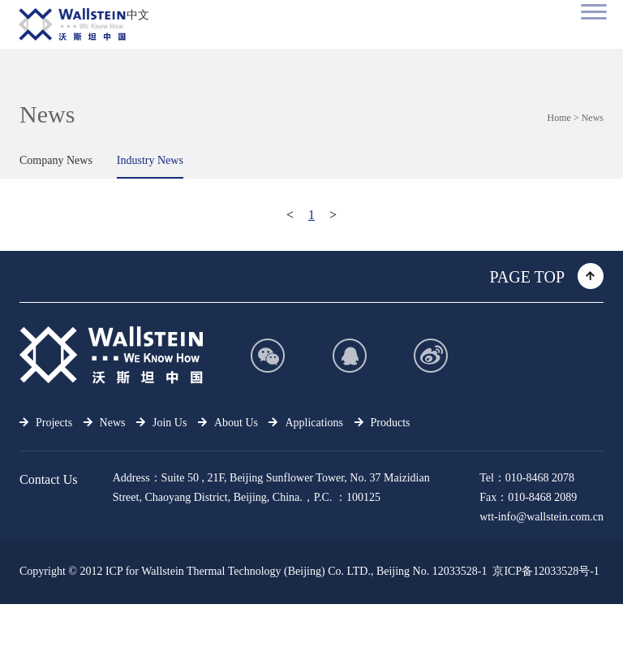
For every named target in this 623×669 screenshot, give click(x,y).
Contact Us (48, 479)
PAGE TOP (527, 277)
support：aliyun (567, 636)
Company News (55, 160)
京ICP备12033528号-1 (545, 571)
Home (559, 117)
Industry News (150, 160)
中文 (138, 15)
